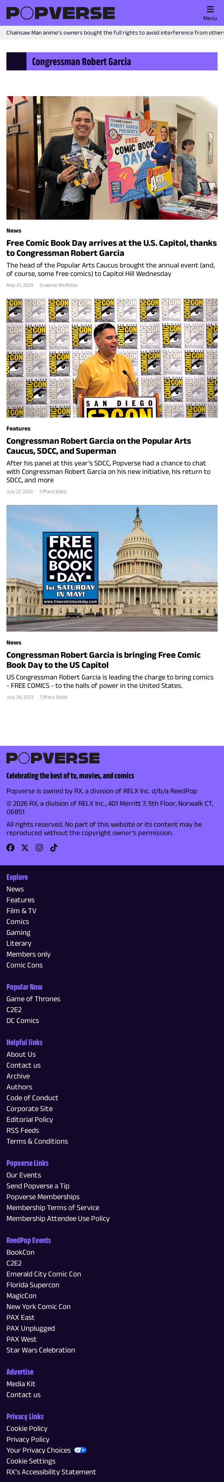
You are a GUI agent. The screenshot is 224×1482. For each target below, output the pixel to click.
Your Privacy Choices (38, 1450)
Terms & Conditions (37, 1141)
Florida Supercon (32, 1285)
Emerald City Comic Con (43, 1274)
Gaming (18, 932)
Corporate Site (29, 1108)
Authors (19, 1087)
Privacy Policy (27, 1439)
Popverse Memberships (42, 1196)
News (15, 889)
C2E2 (14, 1009)
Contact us (23, 1065)
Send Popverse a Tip (37, 1186)
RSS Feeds (22, 1130)
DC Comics (22, 1020)
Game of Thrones (33, 998)
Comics (17, 921)
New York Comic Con (38, 1306)
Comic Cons (24, 965)
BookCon (20, 1252)
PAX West (21, 1339)
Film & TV (21, 910)
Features (20, 900)
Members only (28, 954)
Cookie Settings (30, 1461)
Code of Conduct (32, 1097)
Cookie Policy (26, 1428)
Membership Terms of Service (52, 1207)
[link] (10, 850)
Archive (18, 1076)
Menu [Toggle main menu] (210, 13)
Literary (18, 943)
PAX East (20, 1317)
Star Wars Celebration (40, 1350)
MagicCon (21, 1295)
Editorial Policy (29, 1119)
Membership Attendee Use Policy (58, 1218)
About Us (21, 1054)
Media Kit (21, 1383)
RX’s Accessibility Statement (51, 1472)
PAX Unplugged (30, 1328)
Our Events (23, 1175)
